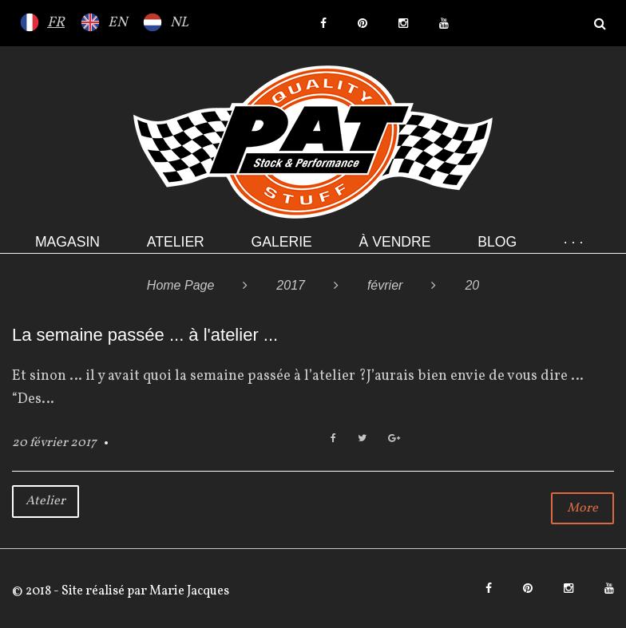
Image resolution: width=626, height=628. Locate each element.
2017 (290, 285)
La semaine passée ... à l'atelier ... (145, 335)
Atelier (175, 242)
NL (179, 23)
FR (56, 23)
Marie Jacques (188, 591)
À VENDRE (395, 242)
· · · (573, 242)
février (384, 285)
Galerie (282, 242)
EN (117, 23)
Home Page (181, 285)
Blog (497, 242)
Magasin (67, 242)
